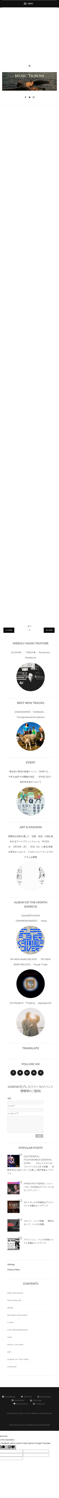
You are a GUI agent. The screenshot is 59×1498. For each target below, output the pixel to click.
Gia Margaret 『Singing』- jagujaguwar (31, 1003)
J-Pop (10, 1322)
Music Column (15, 1344)
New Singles (14, 1300)
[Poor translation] (11, 1447)
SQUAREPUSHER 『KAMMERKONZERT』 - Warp (30, 918)
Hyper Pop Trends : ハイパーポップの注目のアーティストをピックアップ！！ (39, 1187)
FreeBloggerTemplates (38, 1425)
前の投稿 (49, 630)
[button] (29, 3)
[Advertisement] (29, 35)
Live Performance (17, 1330)
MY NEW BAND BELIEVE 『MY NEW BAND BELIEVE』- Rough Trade (30, 962)
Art (9, 1352)
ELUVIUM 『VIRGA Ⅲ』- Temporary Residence (30, 655)
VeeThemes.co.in (17, 1425)
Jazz (9, 1337)
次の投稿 (8, 630)
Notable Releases (17, 1315)
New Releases (15, 1293)
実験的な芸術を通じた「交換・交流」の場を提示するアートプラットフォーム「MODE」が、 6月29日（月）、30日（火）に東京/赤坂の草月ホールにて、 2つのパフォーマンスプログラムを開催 (30, 846)
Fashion (11, 1367)
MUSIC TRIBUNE (32, 1413)
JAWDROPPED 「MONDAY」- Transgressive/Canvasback (31, 715)
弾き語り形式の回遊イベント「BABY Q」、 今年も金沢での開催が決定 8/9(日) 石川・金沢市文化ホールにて (31, 776)
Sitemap (11, 1264)
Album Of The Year (17, 1359)
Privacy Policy (13, 1269)
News (10, 1308)
